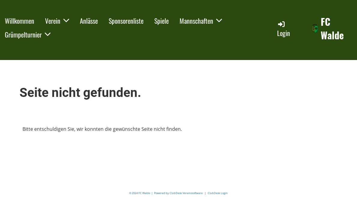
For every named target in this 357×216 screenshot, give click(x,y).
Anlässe (89, 21)
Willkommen (19, 21)
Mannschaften (201, 21)
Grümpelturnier (27, 34)
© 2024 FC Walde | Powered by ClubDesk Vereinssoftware (166, 193)
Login (283, 29)
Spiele (161, 21)
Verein (57, 21)
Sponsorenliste (126, 21)
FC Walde (332, 28)
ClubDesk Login (218, 193)
